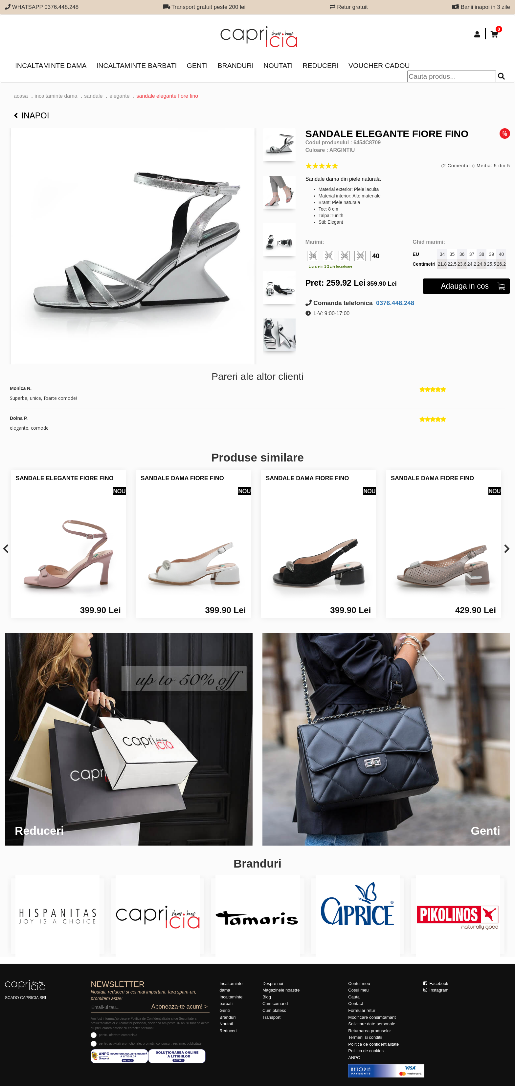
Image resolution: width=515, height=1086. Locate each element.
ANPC (354, 1057)
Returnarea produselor (369, 1030)
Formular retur (361, 1010)
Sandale (93, 96)
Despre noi (272, 983)
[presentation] (6, 549)
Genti (197, 65)
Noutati (278, 65)
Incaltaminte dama (50, 65)
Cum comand (275, 1003)
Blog (266, 996)
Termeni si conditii (365, 1037)
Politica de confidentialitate (373, 1044)
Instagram (435, 990)
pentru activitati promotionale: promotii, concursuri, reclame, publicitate (150, 1043)
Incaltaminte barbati (136, 65)
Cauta (354, 996)
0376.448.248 (394, 302)
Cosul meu (358, 990)
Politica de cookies (366, 1050)
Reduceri (320, 65)
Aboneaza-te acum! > (179, 1006)
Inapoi (31, 115)
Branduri (236, 65)
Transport (271, 1017)
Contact (355, 1003)
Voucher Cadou (379, 65)
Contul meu (359, 983)
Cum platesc (274, 1010)
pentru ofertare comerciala (118, 1035)
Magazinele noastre (281, 990)
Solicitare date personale (371, 1023)
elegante (119, 96)
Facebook (435, 983)
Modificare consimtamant (372, 1017)
